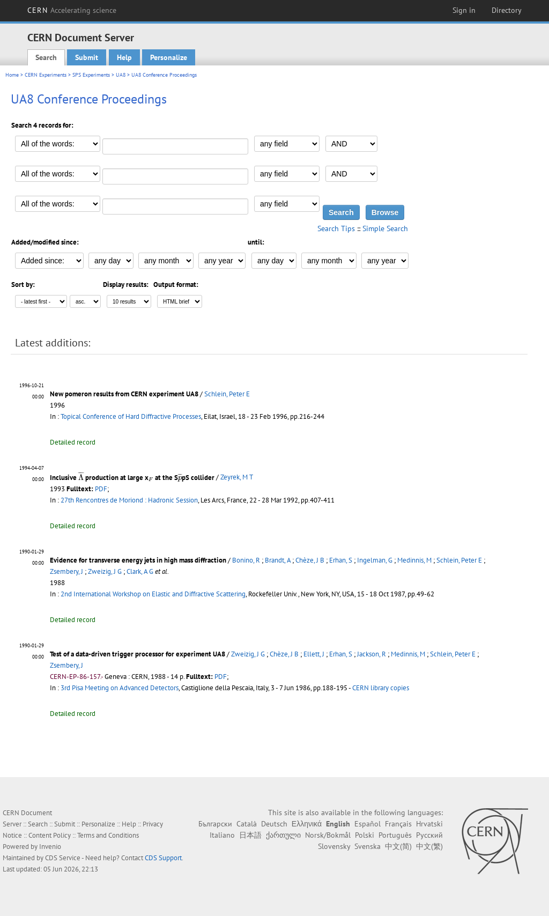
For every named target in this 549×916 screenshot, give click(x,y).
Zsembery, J (66, 571)
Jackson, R (371, 654)
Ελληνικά (307, 824)
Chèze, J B (309, 560)
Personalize (168, 57)
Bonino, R (246, 560)
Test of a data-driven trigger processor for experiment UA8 (137, 654)
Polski (364, 835)
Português (395, 835)
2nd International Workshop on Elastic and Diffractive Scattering (153, 594)
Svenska (367, 846)
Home (12, 74)
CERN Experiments (45, 74)
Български (215, 824)
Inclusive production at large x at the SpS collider (132, 477)
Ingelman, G (374, 560)
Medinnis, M (414, 560)
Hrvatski (429, 824)
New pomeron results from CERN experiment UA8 (124, 393)
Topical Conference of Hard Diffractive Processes (131, 416)
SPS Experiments (91, 74)
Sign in (464, 10)
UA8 (120, 74)
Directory (507, 10)
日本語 (250, 835)
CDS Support (163, 857)
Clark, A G (140, 571)
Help (124, 57)
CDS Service (62, 857)
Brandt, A (278, 560)
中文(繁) (429, 846)
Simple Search (385, 228)
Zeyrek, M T (236, 477)
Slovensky (334, 846)
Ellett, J (313, 654)
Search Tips (336, 228)
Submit (86, 57)
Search (46, 57)
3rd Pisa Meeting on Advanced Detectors (120, 687)
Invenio (50, 846)
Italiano (222, 835)
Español (367, 824)
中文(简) (398, 846)
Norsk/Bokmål (328, 835)
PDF (101, 488)
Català (246, 824)
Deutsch (274, 824)
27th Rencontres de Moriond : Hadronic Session (129, 500)
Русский (429, 835)
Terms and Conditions (108, 835)
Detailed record (72, 442)
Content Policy (49, 835)
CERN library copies (380, 687)
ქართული (283, 835)
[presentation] (81, 476)
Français (398, 824)
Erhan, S (340, 560)
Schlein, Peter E (227, 393)
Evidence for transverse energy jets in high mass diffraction (138, 560)
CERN (71, 10)
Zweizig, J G (105, 571)
